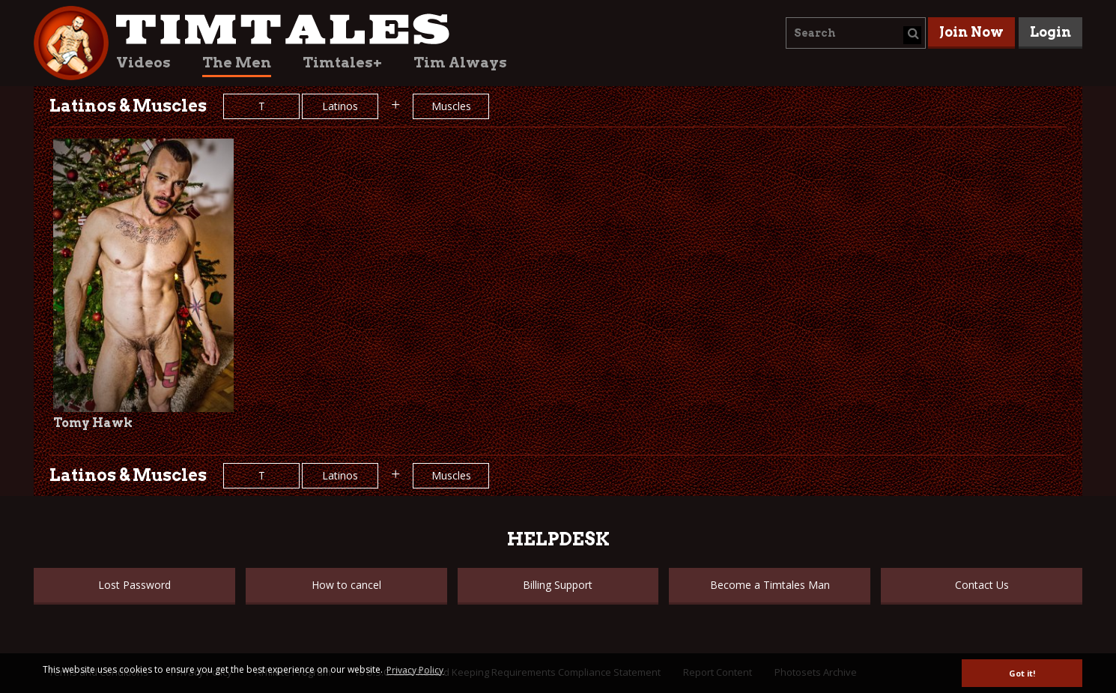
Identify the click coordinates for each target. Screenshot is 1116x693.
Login (1050, 32)
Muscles (451, 106)
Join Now (971, 32)
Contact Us (982, 585)
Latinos (340, 106)
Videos (143, 62)
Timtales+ (342, 62)
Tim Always (460, 62)
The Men (236, 62)
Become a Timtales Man (770, 585)
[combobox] (856, 33)
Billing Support (557, 585)
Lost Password (134, 585)
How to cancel (346, 585)
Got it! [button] (1022, 673)
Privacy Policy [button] (414, 670)
